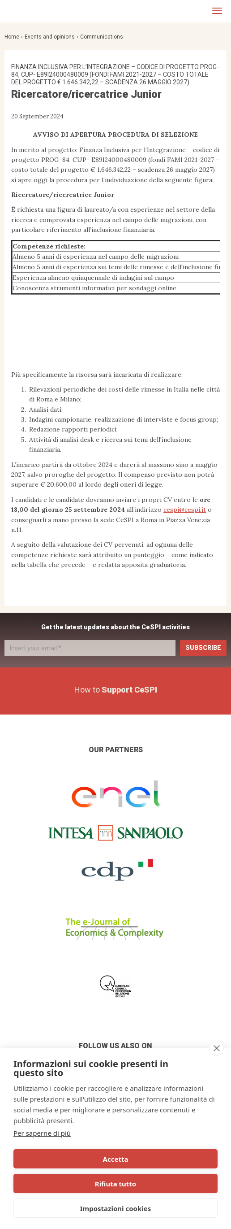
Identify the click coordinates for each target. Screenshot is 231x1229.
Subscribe (203, 647)
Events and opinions (50, 37)
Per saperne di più (42, 1133)
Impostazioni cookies (115, 1208)
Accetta (115, 1159)
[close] (216, 1048)
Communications (101, 37)
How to (115, 689)
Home (11, 37)
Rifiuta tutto (115, 1183)
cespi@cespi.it (184, 510)
